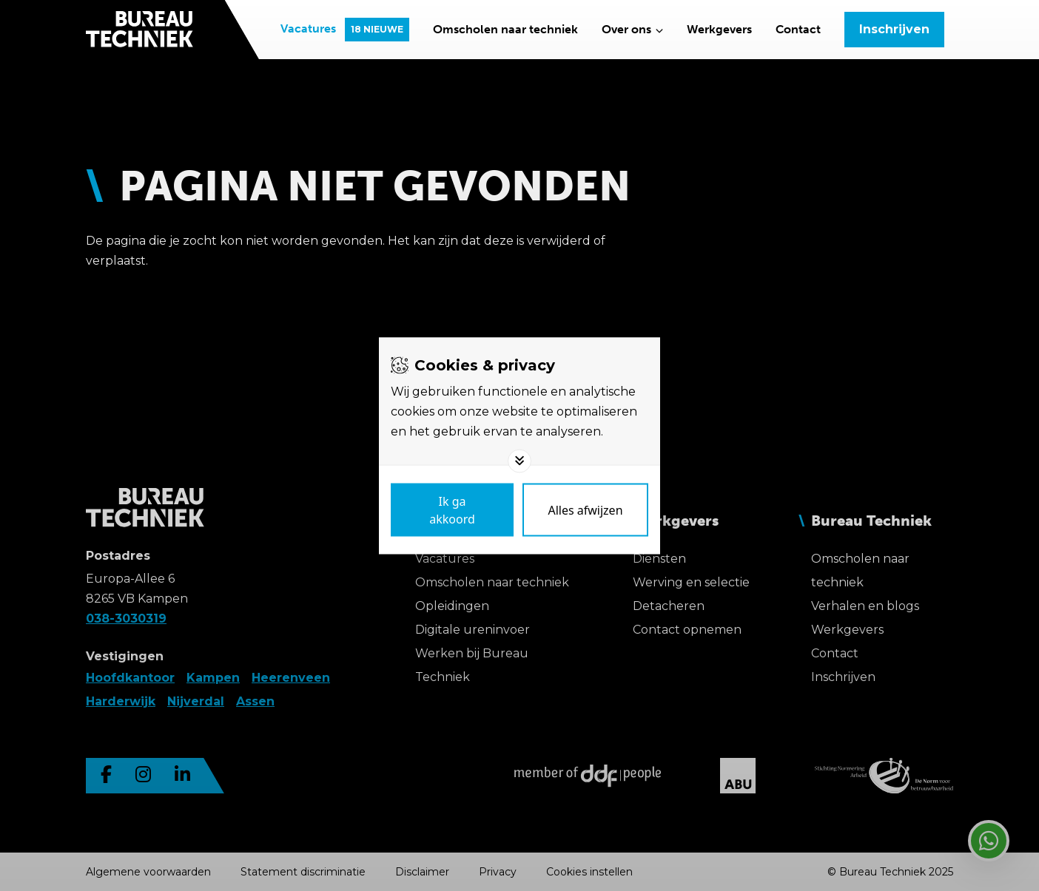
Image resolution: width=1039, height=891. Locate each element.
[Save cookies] (452, 509)
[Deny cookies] (585, 509)
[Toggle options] (519, 460)
